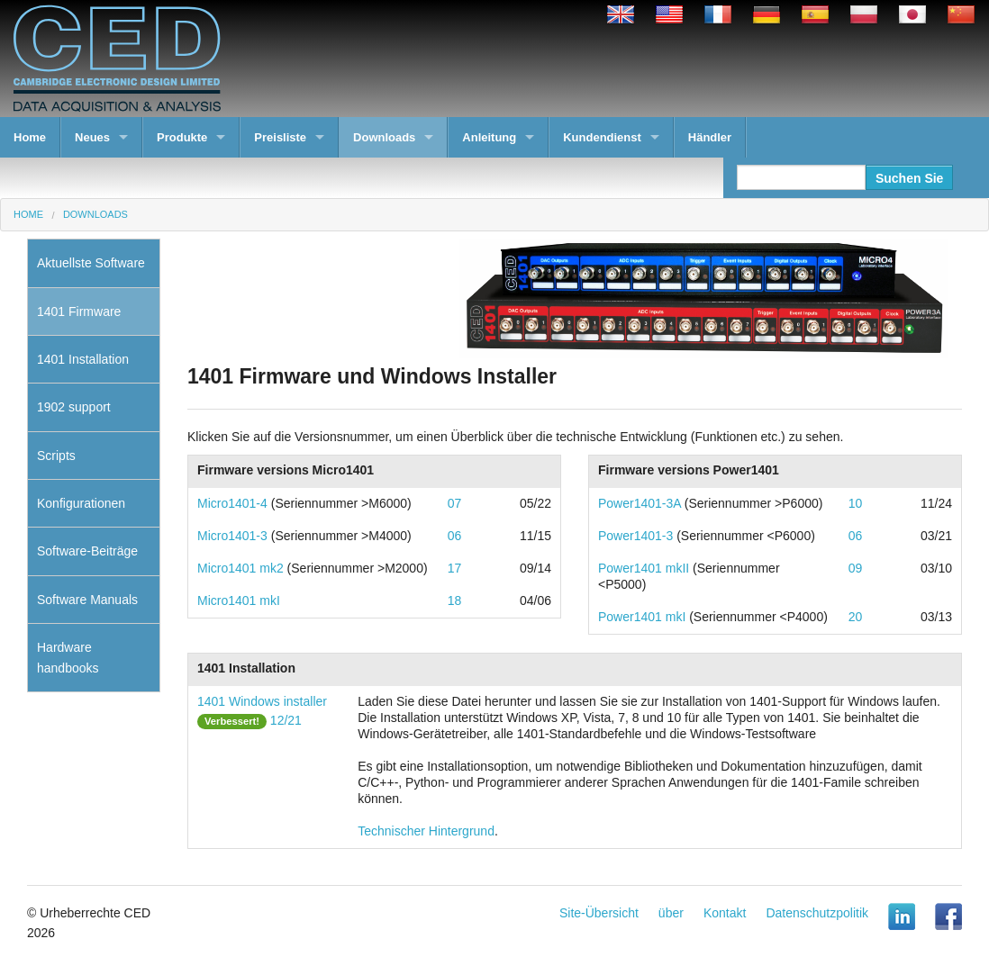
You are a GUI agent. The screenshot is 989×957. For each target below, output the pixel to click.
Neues (92, 137)
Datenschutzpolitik (817, 913)
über (671, 913)
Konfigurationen (81, 503)
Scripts (56, 455)
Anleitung (489, 137)
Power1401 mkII (643, 568)
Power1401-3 (635, 535)
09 (855, 568)
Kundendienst (602, 137)
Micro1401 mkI (238, 600)
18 (455, 600)
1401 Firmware (79, 311)
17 (455, 568)
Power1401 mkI (641, 616)
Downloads (384, 137)
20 (855, 616)
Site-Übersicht (599, 913)
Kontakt (724, 913)
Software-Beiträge (87, 551)
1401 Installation (83, 359)
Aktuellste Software (91, 263)
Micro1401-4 (232, 503)
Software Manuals (87, 599)
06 (455, 535)
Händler (709, 137)
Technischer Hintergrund (426, 831)
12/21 (286, 720)
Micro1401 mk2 (240, 568)
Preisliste (280, 137)
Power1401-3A (639, 503)
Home (30, 137)
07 (455, 503)
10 (855, 503)
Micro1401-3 (232, 535)
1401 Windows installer (262, 701)
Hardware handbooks (68, 657)
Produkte (182, 137)
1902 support (74, 407)
